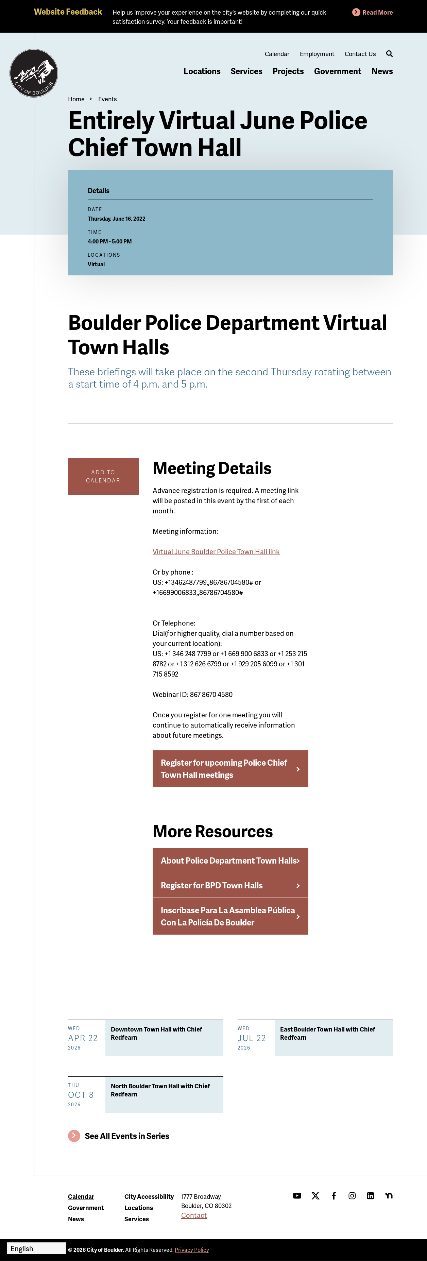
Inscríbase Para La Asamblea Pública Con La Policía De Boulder (228, 916)
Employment (317, 53)
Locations (202, 70)
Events (107, 99)
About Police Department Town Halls (229, 860)
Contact (194, 1215)
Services (246, 70)
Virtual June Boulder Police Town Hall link (216, 551)
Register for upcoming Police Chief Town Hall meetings (224, 768)
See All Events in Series (127, 1135)
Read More (377, 12)
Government (337, 70)
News (382, 70)
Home (76, 99)
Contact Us (360, 53)
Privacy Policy (192, 1250)
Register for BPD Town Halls (212, 885)
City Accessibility (149, 1196)
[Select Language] (36, 1248)
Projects (288, 70)
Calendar (277, 53)
